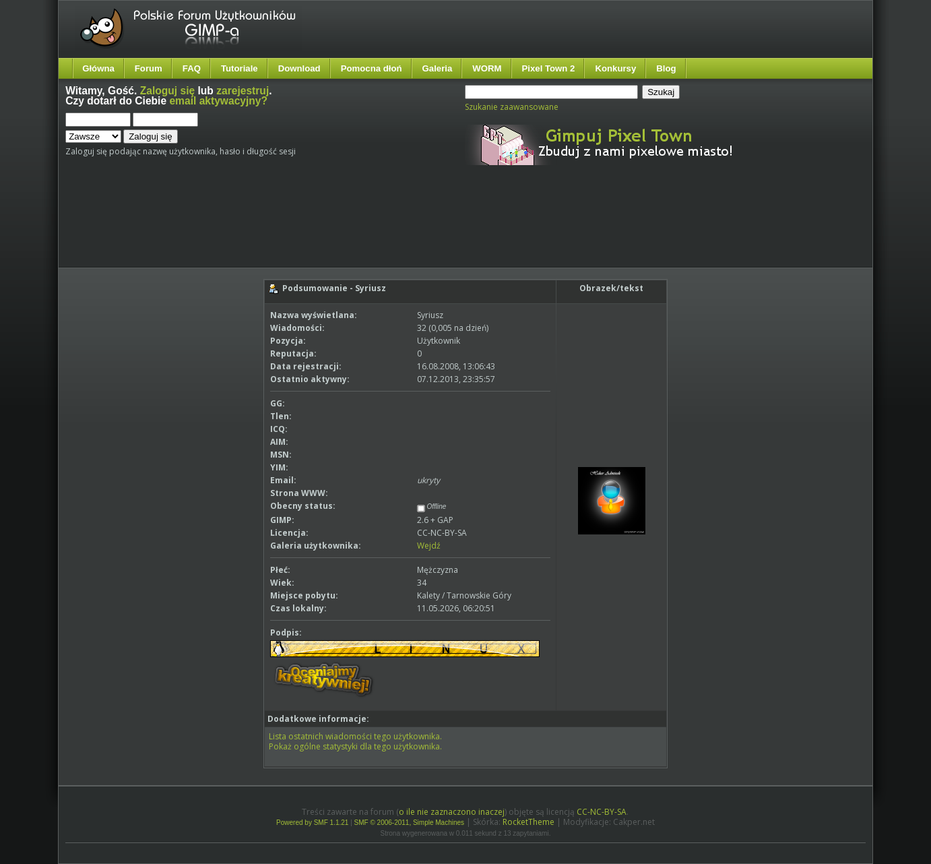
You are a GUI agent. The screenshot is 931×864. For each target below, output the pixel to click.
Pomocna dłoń (371, 68)
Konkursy (615, 68)
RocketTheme (528, 822)
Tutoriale (239, 68)
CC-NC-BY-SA (602, 811)
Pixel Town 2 (548, 68)
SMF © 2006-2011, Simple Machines (409, 822)
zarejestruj (242, 90)
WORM (486, 68)
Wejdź (429, 545)
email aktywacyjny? (218, 100)
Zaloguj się (167, 90)
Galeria (437, 68)
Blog (666, 68)
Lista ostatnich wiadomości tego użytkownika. (355, 736)
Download (299, 68)
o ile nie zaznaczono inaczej (452, 811)
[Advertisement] (318, 227)
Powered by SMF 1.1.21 (312, 822)
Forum (148, 68)
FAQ (192, 68)
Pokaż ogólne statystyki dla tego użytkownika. (355, 746)
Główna (98, 68)
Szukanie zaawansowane (511, 107)
